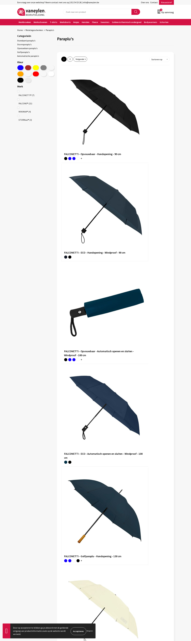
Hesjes (76, 22)
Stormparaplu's (24, 44)
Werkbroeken (25, 22)
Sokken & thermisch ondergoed (126, 22)
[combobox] (97, 12)
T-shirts (53, 22)
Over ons (145, 2)
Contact (154, 2)
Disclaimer (142, 579)
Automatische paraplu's (28, 56)
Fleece (95, 22)
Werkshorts (65, 22)
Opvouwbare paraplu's (27, 48)
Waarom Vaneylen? (68, 583)
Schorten (164, 22)
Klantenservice (105, 571)
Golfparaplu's (23, 52)
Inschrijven (163, 615)
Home (20, 30)
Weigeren (90, 631)
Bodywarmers (150, 22)
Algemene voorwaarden (148, 571)
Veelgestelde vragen (69, 591)
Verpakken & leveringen (109, 579)
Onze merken (66, 575)
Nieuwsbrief (166, 2)
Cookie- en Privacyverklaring (150, 575)
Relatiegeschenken (34, 30)
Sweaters (105, 22)
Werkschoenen (40, 22)
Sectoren (64, 579)
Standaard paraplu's (26, 40)
